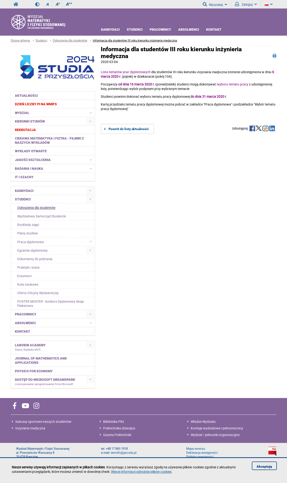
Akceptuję (264, 466)
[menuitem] (53, 104)
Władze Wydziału (203, 421)
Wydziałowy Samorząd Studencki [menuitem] (41, 216)
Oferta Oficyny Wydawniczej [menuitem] (37, 293)
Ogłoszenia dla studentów (70, 40)
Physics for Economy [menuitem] (34, 371)
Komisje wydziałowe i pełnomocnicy (217, 428)
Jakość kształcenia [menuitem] (54, 159)
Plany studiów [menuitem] (27, 233)
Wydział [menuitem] (54, 112)
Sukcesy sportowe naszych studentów (43, 421)
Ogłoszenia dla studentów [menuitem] (36, 207)
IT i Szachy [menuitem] (24, 177)
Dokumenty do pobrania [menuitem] (34, 259)
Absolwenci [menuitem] (54, 322)
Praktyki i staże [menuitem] (28, 267)
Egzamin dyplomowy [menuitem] (32, 250)
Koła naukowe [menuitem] (27, 284)
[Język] (268, 4)
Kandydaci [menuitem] (24, 191)
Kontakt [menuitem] (22, 331)
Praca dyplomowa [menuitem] (55, 242)
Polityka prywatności (200, 457)
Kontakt (213, 29)
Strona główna (20, 40)
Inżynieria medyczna (30, 428)
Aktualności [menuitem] (26, 95)
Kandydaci (110, 29)
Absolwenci (188, 29)
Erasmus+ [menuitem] (24, 276)
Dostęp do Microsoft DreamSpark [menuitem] (45, 382)
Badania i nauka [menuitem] (54, 168)
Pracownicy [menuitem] (25, 314)
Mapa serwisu (195, 449)
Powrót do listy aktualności (129, 129)
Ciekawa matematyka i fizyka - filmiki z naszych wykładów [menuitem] (49, 140)
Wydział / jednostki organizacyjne (215, 434)
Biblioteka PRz (113, 421)
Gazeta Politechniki (117, 434)
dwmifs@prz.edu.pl (123, 453)
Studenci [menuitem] (23, 199)
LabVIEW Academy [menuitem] (30, 347)
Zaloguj (246, 4)
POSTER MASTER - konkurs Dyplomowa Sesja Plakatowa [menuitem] (50, 303)
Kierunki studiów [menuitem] (30, 121)
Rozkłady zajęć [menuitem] (28, 224)
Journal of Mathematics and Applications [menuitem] (41, 360)
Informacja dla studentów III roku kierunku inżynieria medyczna (135, 40)
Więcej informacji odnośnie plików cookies (141, 471)
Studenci (135, 29)
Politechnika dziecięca (119, 428)
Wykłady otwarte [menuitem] (31, 151)
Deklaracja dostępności (202, 453)
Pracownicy (160, 29)
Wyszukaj (215, 4)
